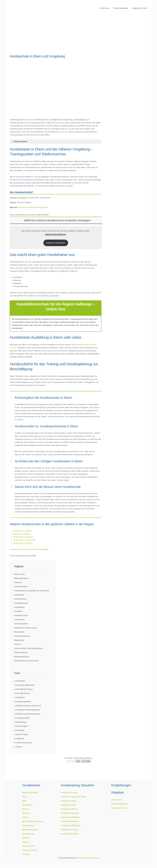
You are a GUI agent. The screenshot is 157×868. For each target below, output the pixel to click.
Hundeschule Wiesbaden (70, 825)
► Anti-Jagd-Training (21, 693)
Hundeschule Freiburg (69, 830)
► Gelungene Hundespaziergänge (27, 710)
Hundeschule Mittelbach (70, 817)
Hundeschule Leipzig (69, 793)
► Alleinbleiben (19, 681)
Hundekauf (18, 611)
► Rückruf (18, 747)
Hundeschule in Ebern (21, 534)
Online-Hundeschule (120, 8)
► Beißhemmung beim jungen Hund (27, 706)
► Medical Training (21, 734)
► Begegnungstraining (22, 701)
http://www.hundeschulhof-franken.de (33, 207)
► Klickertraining (20, 722)
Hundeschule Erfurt (68, 805)
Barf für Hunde (19, 574)
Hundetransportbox (21, 624)
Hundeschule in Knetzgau (23, 537)
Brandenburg (27, 805)
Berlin (24, 801)
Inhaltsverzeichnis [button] (19, 141)
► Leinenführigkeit (21, 726)
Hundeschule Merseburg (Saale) (73, 797)
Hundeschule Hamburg (70, 813)
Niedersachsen (28, 825)
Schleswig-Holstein (29, 850)
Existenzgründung (20, 586)
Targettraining (19, 640)
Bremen (25, 809)
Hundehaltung (19, 607)
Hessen (25, 817)
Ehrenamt (17, 582)
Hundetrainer (63, 132)
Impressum (83, 858)
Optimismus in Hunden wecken (25, 628)
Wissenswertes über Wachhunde (26, 661)
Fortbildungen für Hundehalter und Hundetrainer (31, 591)
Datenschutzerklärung (55, 234)
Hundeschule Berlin (68, 801)
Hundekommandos (21, 615)
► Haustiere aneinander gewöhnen (27, 714)
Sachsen (25, 842)
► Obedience (19, 738)
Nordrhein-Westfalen (30, 830)
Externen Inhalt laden (55, 243)
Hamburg (26, 813)
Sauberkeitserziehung (22, 636)
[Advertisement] (55, 36)
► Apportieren (19, 697)
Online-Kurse (104, 8)
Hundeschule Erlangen (70, 834)
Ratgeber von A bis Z (139, 8)
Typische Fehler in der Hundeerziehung (28, 648)
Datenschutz (94, 858)
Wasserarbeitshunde (21, 657)
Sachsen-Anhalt (28, 846)
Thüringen (26, 854)
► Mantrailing (19, 730)
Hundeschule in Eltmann (22, 543)
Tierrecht (17, 644)
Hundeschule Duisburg (70, 821)
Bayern (25, 797)
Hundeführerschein (21, 603)
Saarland (25, 838)
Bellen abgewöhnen (21, 578)
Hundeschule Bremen (69, 809)
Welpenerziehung (20, 652)
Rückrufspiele (19, 632)
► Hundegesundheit (21, 718)
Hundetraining (19, 619)
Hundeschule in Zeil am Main (24, 540)
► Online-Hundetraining (23, 743)
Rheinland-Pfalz (28, 834)
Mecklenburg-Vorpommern (32, 821)
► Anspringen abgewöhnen (24, 685)
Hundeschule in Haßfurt (22, 531)
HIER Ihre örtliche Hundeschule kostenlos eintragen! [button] (51, 220)
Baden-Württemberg (30, 793)
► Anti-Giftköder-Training (23, 689)
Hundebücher (19, 595)
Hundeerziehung (20, 599)
